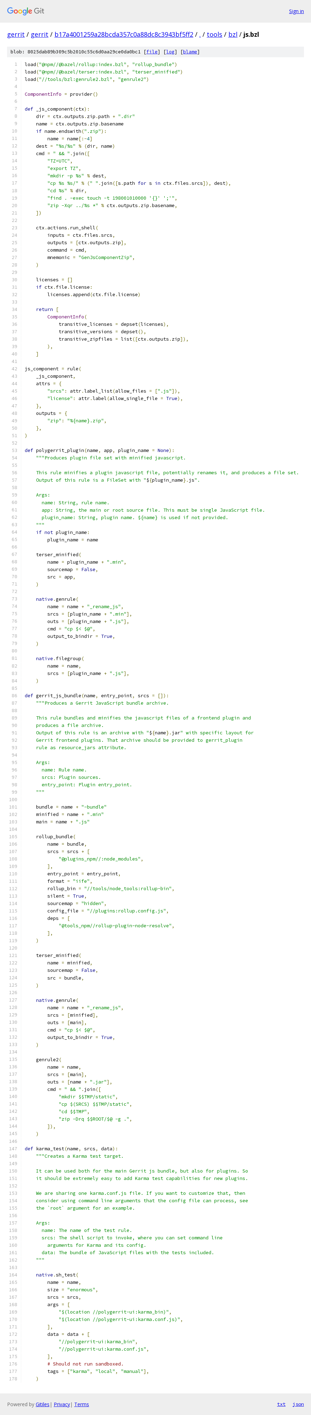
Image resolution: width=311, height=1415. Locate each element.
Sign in (296, 11)
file (152, 52)
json (298, 1404)
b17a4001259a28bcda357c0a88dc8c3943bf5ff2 (123, 34)
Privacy (62, 1404)
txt (281, 1404)
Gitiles (42, 1404)
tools (214, 34)
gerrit (16, 34)
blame (190, 52)
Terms (81, 1404)
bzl (232, 34)
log (170, 52)
